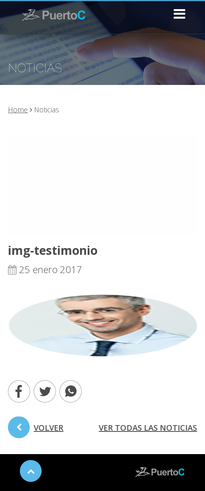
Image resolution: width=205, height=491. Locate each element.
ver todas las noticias (148, 427)
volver (35, 430)
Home (18, 109)
